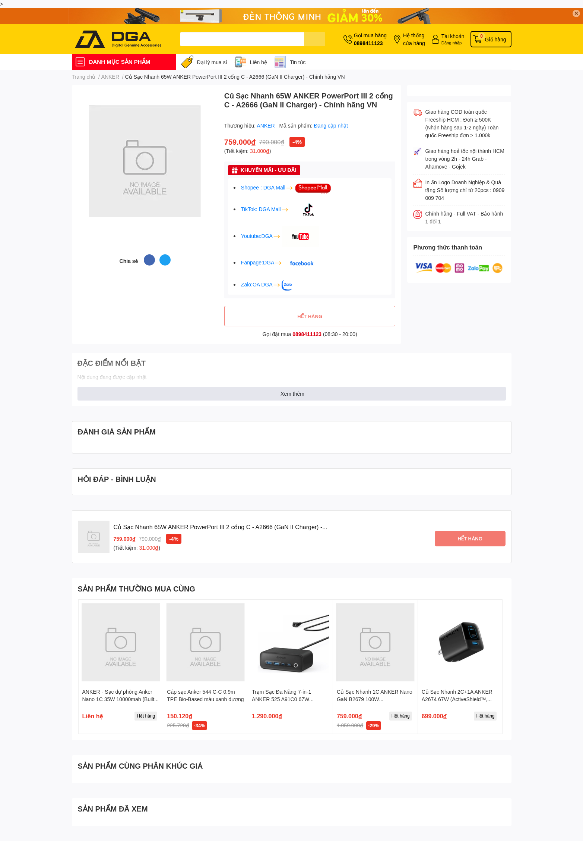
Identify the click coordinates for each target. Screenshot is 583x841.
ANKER (266, 125)
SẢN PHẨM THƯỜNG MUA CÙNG (136, 588)
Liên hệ (258, 62)
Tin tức (298, 62)
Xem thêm (292, 393)
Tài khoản (453, 36)
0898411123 (368, 43)
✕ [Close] (576, 13)
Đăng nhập (451, 42)
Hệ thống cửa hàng (414, 39)
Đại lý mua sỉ (212, 62)
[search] (314, 39)
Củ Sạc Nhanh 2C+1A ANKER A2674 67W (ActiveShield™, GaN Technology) (457, 698)
